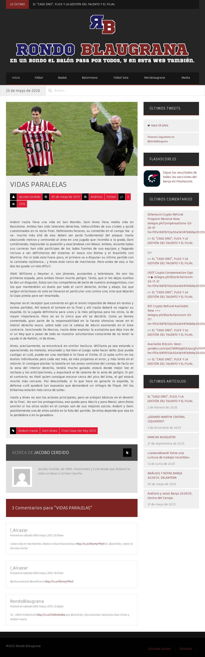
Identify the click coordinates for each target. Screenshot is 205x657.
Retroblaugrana (154, 77)
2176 (22, 204)
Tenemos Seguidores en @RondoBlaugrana (161, 139)
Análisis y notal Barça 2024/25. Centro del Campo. (170, 496)
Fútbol (39, 77)
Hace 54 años (159, 125)
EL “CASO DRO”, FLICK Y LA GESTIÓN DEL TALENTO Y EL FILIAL (74, 4)
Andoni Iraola (28, 431)
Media (186, 77)
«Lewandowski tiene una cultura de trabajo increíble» (169, 455)
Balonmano (89, 77)
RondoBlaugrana (28, 601)
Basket (62, 77)
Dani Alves (49, 431)
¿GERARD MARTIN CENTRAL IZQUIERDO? (166, 419)
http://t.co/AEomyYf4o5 (90, 543)
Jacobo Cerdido (29, 197)
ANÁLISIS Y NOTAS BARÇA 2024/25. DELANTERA (165, 475)
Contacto (185, 649)
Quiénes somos (160, 649)
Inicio (16, 77)
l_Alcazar (19, 530)
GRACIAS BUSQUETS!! (161, 437)
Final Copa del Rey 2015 (78, 431)
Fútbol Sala (121, 77)
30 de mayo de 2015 (65, 197)
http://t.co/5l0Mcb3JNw (51, 614)
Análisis (96, 197)
